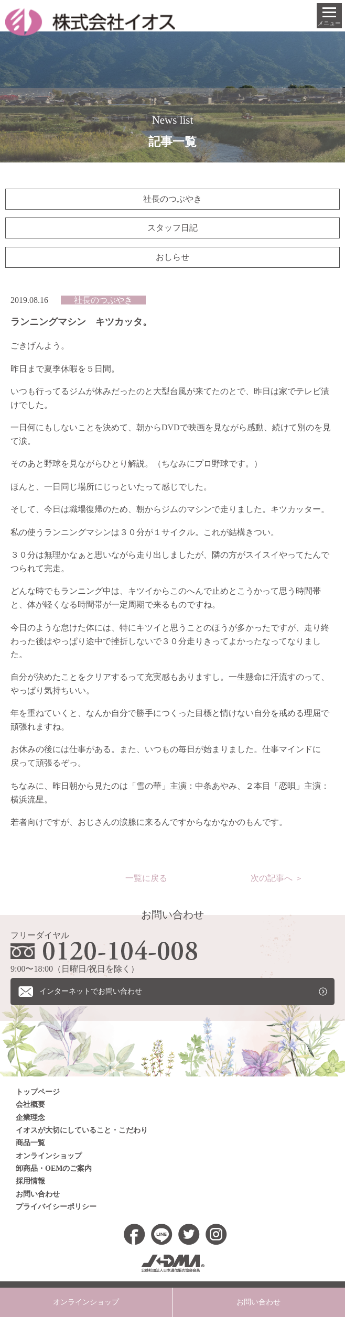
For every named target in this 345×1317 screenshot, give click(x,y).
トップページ (38, 1092)
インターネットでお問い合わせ (90, 991)
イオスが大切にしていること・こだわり (82, 1131)
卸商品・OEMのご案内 (54, 1169)
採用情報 (30, 1181)
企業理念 (30, 1118)
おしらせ (172, 257)
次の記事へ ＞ (277, 878)
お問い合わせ (38, 1194)
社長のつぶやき (172, 198)
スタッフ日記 (172, 227)
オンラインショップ (49, 1156)
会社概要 (30, 1105)
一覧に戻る (146, 878)
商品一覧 (30, 1143)
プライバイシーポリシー (56, 1207)
